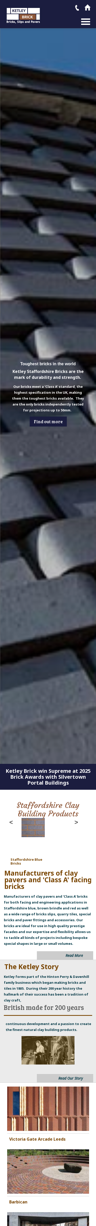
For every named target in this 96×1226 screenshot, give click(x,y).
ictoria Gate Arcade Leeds (39, 1139)
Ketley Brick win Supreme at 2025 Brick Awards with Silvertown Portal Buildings (48, 776)
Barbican (18, 1202)
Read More (74, 955)
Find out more (48, 421)
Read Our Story (70, 1078)
